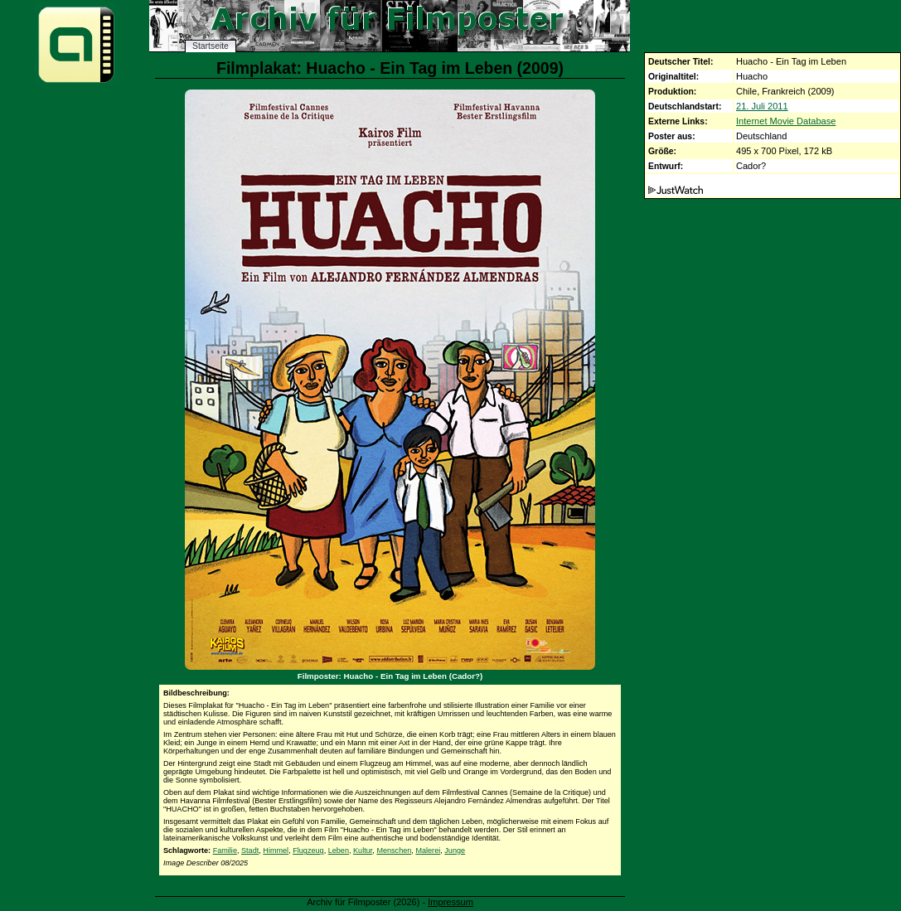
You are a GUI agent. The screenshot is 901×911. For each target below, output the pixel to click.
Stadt (250, 850)
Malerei (427, 850)
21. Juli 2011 (762, 106)
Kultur (362, 850)
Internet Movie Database (786, 121)
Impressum (450, 902)
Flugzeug (308, 850)
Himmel (275, 850)
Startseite (210, 46)
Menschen (393, 850)
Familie (225, 850)
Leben (338, 850)
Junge (454, 850)
